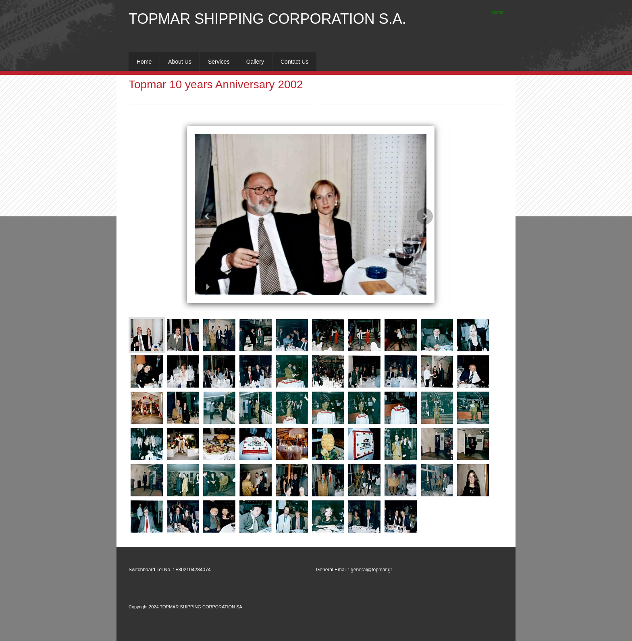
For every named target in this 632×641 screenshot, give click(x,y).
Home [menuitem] (497, 12)
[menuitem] (144, 61)
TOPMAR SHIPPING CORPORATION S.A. (267, 18)
